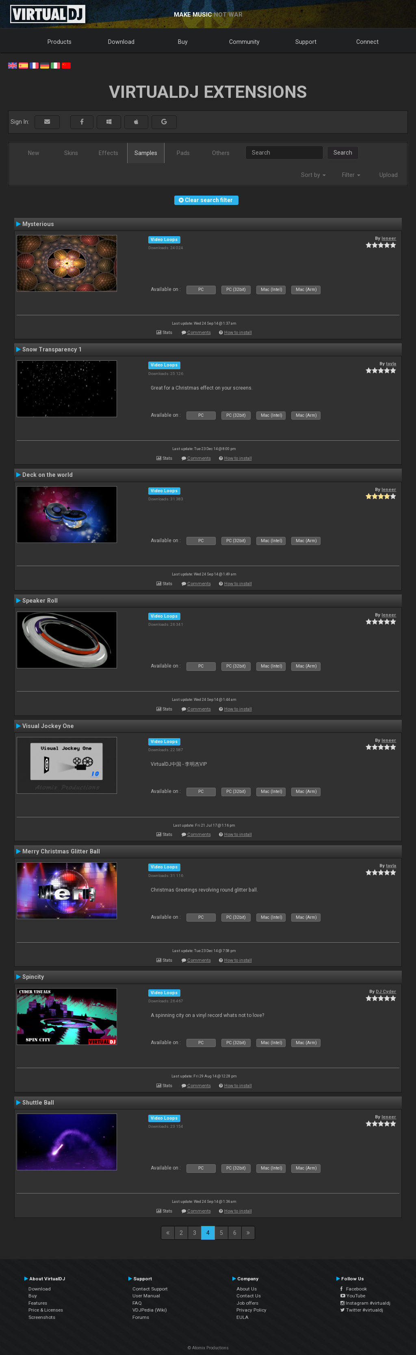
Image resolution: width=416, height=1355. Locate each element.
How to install (238, 332)
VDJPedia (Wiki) (149, 1310)
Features (37, 1303)
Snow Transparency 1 (52, 349)
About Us (246, 1289)
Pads (183, 153)
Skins (71, 153)
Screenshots (41, 1317)
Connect (367, 42)
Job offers (247, 1303)
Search (343, 152)
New (33, 153)
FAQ (137, 1303)
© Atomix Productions (208, 1348)
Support (305, 42)
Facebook (353, 1289)
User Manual (146, 1296)
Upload (388, 175)
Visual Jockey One (48, 726)
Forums (140, 1317)
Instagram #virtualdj (365, 1303)
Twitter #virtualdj (361, 1310)
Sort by (313, 175)
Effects (108, 153)
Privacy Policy (251, 1310)
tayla (391, 363)
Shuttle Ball (38, 1102)
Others (221, 153)
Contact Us (248, 1296)
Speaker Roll (40, 600)
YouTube (352, 1296)
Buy (183, 42)
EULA (242, 1317)
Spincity (33, 977)
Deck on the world (47, 475)
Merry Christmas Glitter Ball (61, 851)
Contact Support (150, 1289)
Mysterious (38, 224)
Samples (145, 153)
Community (244, 42)
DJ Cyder (386, 991)
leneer (388, 238)
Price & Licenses (45, 1310)
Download (121, 42)
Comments (199, 332)
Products (60, 42)
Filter (351, 175)
